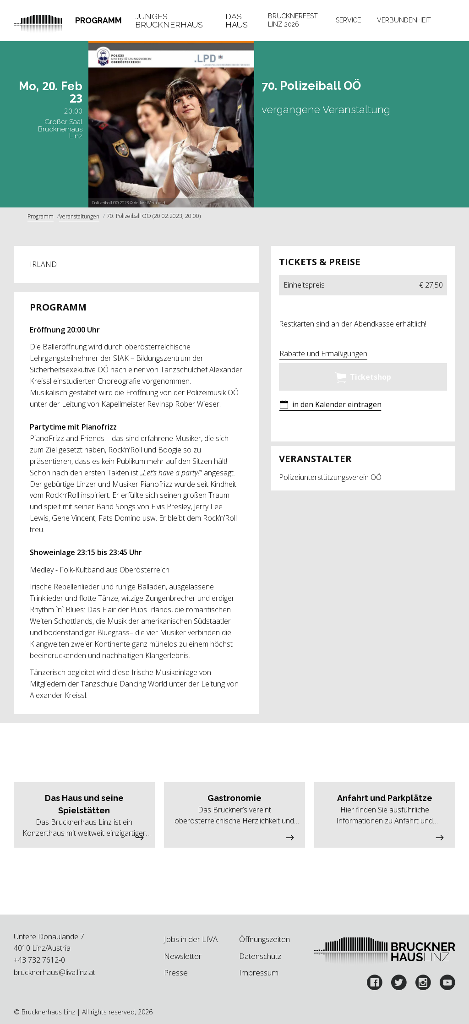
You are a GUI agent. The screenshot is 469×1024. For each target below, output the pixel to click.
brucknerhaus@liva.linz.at (54, 972)
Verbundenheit (404, 20)
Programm (98, 20)
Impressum (258, 972)
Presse (176, 972)
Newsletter (183, 956)
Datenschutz (260, 956)
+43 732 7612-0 (39, 960)
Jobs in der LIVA (191, 939)
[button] (330, 405)
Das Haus (236, 20)
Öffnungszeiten (264, 939)
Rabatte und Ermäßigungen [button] (323, 354)
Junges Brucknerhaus (169, 20)
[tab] (99, 21)
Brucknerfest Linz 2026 (293, 20)
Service (348, 20)
